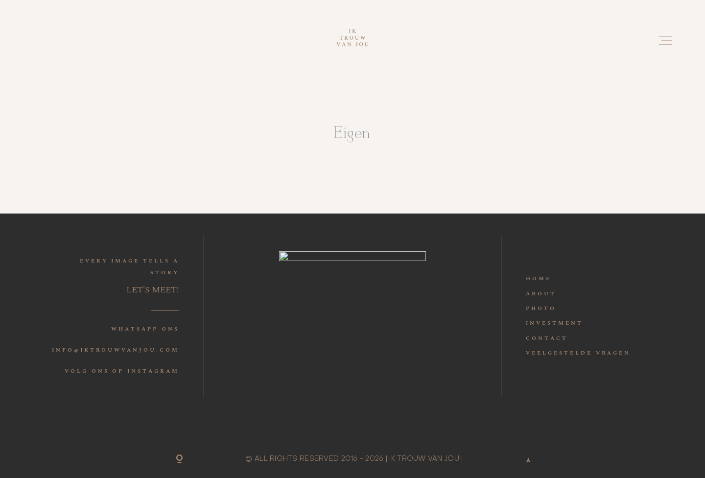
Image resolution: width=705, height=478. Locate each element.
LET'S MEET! (152, 289)
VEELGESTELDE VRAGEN (578, 353)
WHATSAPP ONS (145, 329)
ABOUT (541, 293)
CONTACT (547, 338)
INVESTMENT (554, 323)
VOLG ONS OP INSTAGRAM (122, 371)
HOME (538, 278)
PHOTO (541, 308)
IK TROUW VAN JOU (424, 458)
